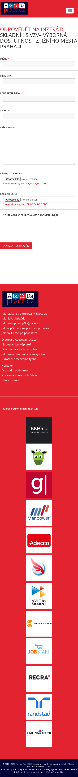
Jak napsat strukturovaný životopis (24, 314)
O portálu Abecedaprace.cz (19, 339)
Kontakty (8, 365)
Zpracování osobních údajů (19, 375)
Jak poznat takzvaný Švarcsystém (23, 354)
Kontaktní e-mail (11, 93)
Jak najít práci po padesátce (19, 333)
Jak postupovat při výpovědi (20, 323)
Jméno (4, 58)
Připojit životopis (11, 173)
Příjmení (5, 75)
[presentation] (26, 231)
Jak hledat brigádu (13, 318)
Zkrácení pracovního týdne (19, 359)
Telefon (5, 110)
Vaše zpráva (7, 127)
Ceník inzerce (10, 380)
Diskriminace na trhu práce (19, 349)
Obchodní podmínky (15, 370)
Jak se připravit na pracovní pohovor (25, 328)
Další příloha (8, 194)
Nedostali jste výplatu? (16, 344)
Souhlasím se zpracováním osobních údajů (29, 215)
